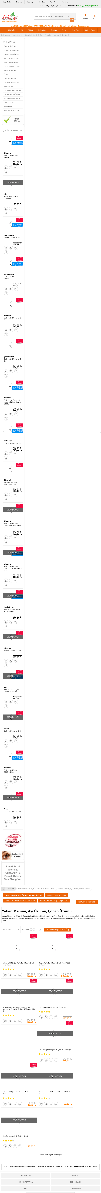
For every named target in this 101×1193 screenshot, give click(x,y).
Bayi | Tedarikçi (45, 35)
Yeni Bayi (30, 2)
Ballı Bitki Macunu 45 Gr (12, 729)
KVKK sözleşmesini (11, 1132)
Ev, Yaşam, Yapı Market (12, 90)
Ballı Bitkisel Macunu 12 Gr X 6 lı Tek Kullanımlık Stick (12, 524)
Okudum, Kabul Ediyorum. (19, 1132)
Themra (7, 152)
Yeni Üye (53, 2)
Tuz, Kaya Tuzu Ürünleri (12, 94)
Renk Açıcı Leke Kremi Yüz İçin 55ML (12, 609)
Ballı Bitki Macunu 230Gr (13, 442)
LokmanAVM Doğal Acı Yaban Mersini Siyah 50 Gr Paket (16, 960)
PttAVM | (45, 1161)
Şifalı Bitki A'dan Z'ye (11, 110)
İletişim (64, 35)
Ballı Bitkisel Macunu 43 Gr (12, 318)
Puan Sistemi (17, 35)
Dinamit (7, 479)
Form (64, 29)
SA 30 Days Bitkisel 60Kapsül (11, 197)
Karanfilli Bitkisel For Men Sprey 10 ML (11, 482)
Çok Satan (42, 29)
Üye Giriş (65, 2)
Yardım (56, 35)
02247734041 (72, 6)
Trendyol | (62, 1161)
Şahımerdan (9, 274)
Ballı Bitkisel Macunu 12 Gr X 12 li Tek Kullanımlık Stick (13, 567)
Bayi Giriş (42, 2)
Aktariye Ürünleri (10, 46)
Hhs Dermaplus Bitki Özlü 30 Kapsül (48, 1044)
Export (93, 29)
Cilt (22, 29)
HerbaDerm (9, 605)
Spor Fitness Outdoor (11, 62)
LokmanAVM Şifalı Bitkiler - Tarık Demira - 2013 (82, 1003)
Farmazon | (51, 1163)
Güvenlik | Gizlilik (31, 35)
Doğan (75, 1085)
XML (86, 29)
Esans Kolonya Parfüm (12, 66)
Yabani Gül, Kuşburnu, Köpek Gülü (20, 898)
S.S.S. (3, 1182)
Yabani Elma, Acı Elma (56, 893)
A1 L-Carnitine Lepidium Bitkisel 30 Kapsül (12, 689)
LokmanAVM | (24, 1161)
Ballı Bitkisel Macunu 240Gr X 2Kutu (11, 769)
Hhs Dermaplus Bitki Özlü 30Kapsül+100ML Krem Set (12, 1045)
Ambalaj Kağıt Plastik (11, 50)
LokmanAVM (75, 1098)
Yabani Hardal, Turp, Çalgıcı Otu (54, 898)
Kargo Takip (7, 2)
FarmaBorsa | (40, 1163)
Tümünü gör (50, 1105)
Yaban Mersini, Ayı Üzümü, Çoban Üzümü (23, 893)
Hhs (5, 193)
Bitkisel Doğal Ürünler (12, 54)
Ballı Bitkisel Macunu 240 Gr (11, 156)
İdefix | (75, 1163)
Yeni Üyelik (74, 1076)
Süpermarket (8, 86)
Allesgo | (60, 1163)
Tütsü (30, 29)
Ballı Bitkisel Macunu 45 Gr (12, 359)
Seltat (6, 727)
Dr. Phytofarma (26, 1092)
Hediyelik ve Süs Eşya (11, 82)
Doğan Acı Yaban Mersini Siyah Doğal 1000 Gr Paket (49, 960)
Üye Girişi (87, 1076)
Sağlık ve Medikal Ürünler (10, 72)
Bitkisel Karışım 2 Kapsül (13, 649)
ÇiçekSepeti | (35, 1161)
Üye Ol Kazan (73, 1182)
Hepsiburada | (73, 1161)
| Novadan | (28, 1163)
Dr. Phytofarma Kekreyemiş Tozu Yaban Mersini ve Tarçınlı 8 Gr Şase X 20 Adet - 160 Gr (82, 960)
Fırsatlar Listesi (74, 1190)
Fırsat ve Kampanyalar (12, 98)
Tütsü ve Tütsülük (10, 78)
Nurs (6, 807)
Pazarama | (84, 1161)
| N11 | (15, 1161)
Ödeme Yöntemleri (42, 1186)
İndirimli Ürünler (74, 1186)
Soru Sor (19, 2)
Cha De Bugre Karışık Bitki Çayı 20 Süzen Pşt (50, 1003)
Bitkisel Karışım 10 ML (12, 237)
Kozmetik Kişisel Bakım (12, 58)
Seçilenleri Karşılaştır (40, 928)
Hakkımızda (5, 35)
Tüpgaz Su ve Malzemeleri (9, 104)
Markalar (11, 29)
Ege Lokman (75, 1092)
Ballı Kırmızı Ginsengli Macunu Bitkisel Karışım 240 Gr (12, 401)
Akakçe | (68, 1163)
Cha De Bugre (25, 1085)
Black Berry (9, 234)
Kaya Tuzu (75, 29)
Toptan (54, 29)
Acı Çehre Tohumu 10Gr (12, 809)
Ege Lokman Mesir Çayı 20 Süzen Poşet (17, 1002)
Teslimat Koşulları (41, 1190)
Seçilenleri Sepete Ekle (57, 928)
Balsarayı (8, 440)
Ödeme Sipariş (40, 1182)
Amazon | (53, 1161)
